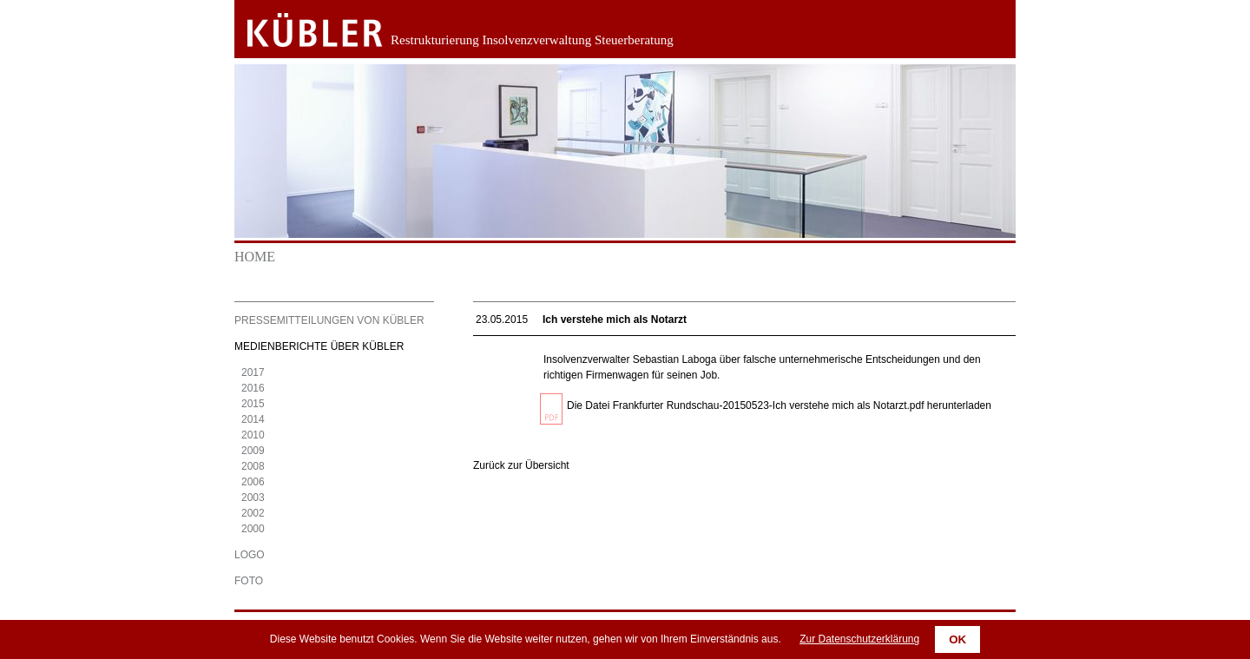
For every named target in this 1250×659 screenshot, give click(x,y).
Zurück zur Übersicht (521, 465)
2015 (253, 404)
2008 (253, 466)
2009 (253, 451)
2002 (253, 513)
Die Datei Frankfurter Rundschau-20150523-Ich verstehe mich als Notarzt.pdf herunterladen (779, 405)
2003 (253, 497)
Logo (249, 555)
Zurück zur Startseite (301, 30)
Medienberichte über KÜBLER (319, 346)
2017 (253, 372)
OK (957, 639)
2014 (253, 419)
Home (254, 256)
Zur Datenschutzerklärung (859, 639)
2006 (253, 482)
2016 (253, 388)
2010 (253, 435)
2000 (253, 529)
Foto (248, 581)
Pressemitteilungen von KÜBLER (329, 320)
